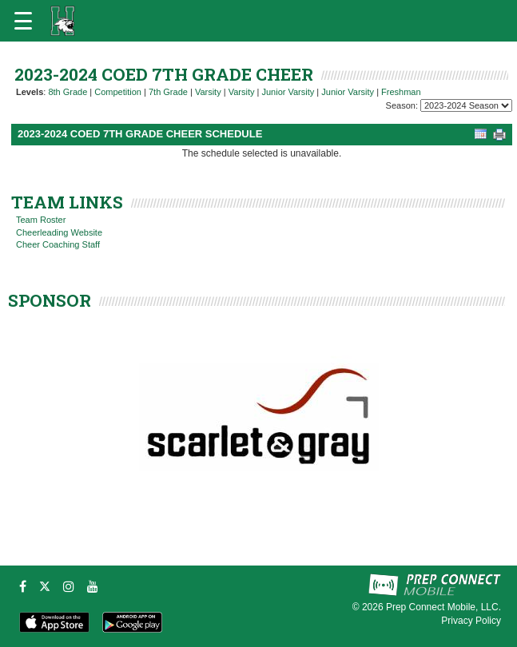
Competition (117, 92)
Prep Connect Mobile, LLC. (443, 607)
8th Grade (67, 92)
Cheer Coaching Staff (58, 244)
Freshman (401, 92)
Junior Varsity (287, 92)
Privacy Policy (471, 620)
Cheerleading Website (59, 232)
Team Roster (41, 219)
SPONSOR (49, 300)
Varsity (208, 92)
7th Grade (168, 92)
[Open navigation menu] (23, 20)
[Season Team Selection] (466, 105)
